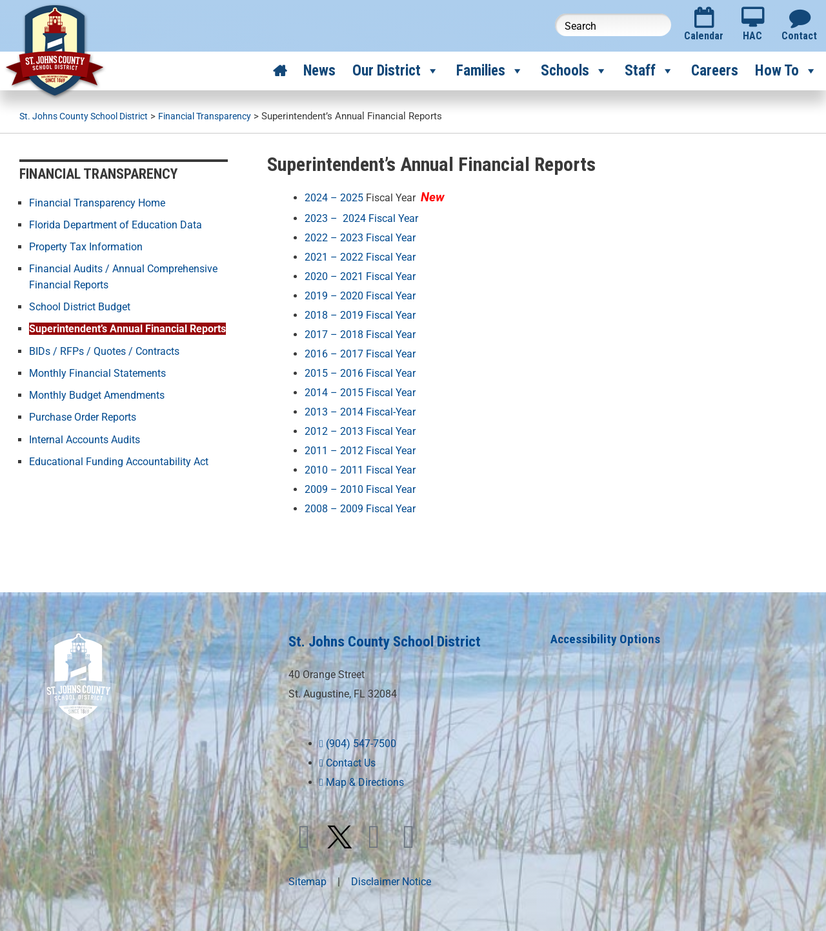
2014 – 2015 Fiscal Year (360, 391)
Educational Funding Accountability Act (118, 459)
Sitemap (307, 878)
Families (490, 71)
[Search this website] (613, 25)
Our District (395, 71)
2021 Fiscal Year (378, 276)
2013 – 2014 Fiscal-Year (360, 410)
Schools (574, 71)
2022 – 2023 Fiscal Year (365, 237)
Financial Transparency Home (97, 202)
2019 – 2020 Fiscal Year (360, 294)
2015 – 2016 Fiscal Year (360, 371)
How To (786, 71)
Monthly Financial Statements (97, 371)
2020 (316, 276)
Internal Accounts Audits (84, 437)
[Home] (280, 71)
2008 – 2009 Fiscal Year (360, 505)
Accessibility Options (607, 635)
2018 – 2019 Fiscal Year (360, 314)
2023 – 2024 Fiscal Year (365, 218)
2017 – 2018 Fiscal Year (360, 333)
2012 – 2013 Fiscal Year (360, 429)
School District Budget (79, 305)
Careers (714, 70)
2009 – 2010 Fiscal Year (360, 487)
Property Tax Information (86, 246)
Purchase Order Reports (82, 415)
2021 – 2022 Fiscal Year (360, 256)
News (319, 70)
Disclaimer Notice (391, 878)
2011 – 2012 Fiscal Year (360, 448)
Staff (649, 71)
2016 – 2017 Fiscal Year (360, 352)
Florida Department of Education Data (115, 224)
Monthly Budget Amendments (97, 393)
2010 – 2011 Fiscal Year (360, 467)
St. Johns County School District (393, 637)
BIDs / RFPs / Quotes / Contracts (104, 349)
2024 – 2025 (334, 198)
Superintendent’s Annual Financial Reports (127, 327)
